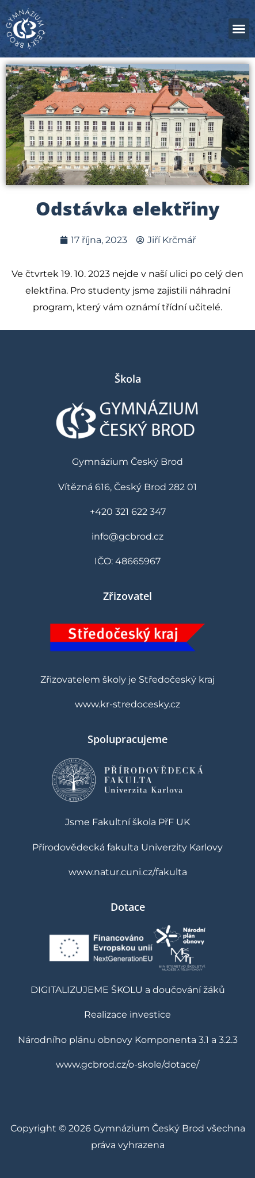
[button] (239, 28)
